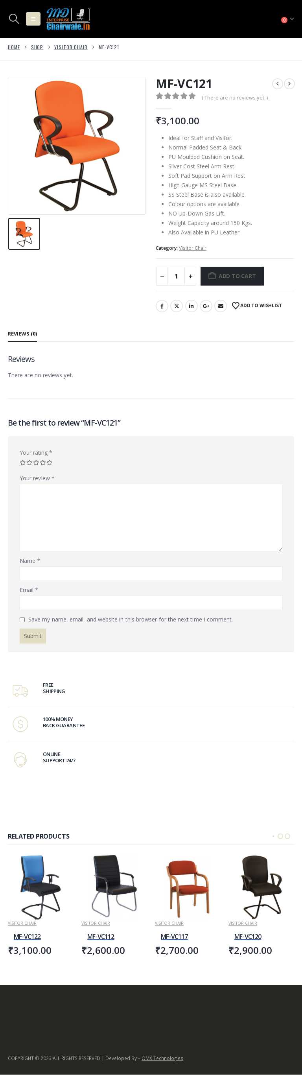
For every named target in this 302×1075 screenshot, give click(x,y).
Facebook (162, 306)
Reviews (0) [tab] (22, 333)
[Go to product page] (41, 887)
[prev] (277, 83)
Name (30, 560)
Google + (206, 306)
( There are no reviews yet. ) (235, 97)
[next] (289, 83)
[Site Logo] (68, 19)
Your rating (36, 452)
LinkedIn (191, 306)
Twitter (176, 306)
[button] (14, 19)
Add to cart (237, 276)
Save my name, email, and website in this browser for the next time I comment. (130, 619)
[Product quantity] (176, 276)
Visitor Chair (192, 248)
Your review (37, 478)
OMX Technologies (162, 1058)
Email (220, 306)
